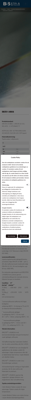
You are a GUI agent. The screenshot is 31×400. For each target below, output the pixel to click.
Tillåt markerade (23, 236)
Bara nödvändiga (11, 236)
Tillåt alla (25, 241)
